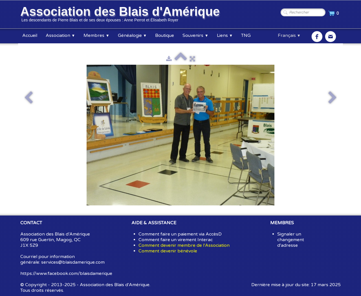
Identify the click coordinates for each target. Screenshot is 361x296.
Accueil (29, 35)
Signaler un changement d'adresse (290, 239)
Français (289, 35)
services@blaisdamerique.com (73, 262)
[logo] (121, 15)
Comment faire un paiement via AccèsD (180, 234)
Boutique (164, 35)
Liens (225, 35)
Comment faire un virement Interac (175, 240)
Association (60, 35)
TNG (246, 35)
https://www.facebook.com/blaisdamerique (66, 273)
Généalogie (132, 35)
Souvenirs (195, 35)
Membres (96, 35)
